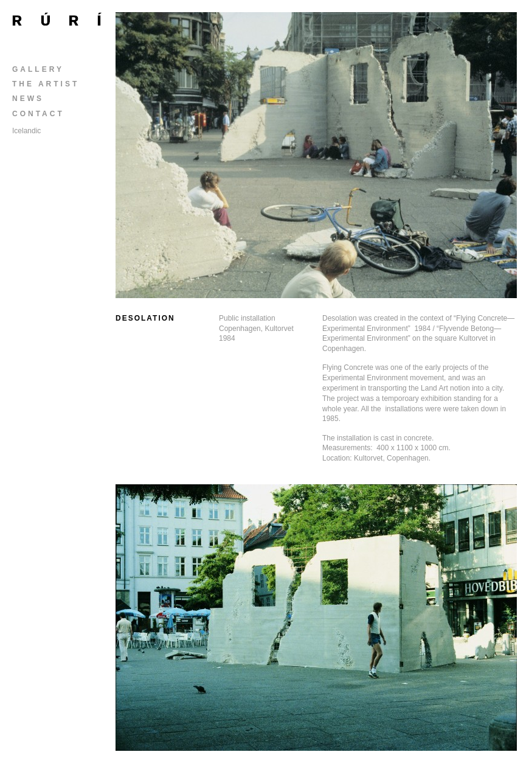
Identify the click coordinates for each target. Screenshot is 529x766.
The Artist (45, 84)
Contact (38, 114)
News (28, 98)
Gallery (38, 69)
